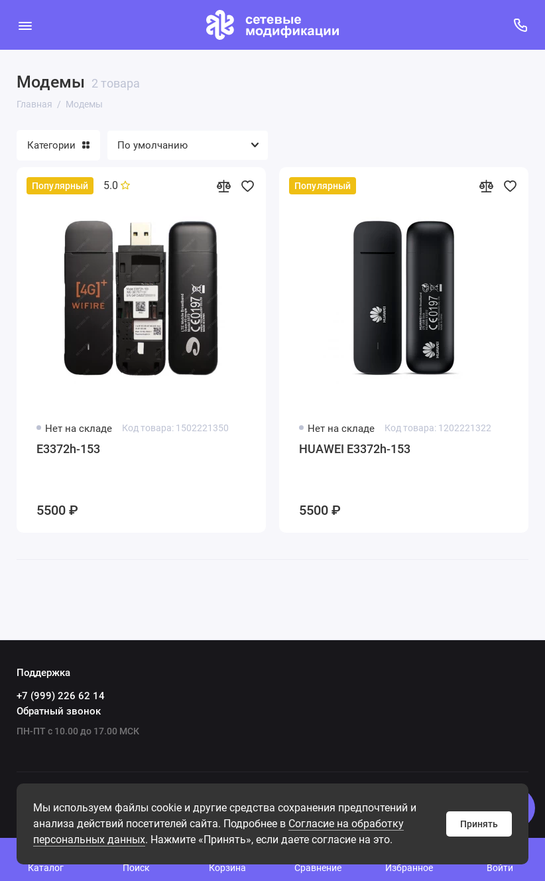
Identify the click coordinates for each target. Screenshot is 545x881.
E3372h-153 (68, 449)
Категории (58, 145)
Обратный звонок (59, 711)
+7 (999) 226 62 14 (61, 696)
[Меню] (25, 25)
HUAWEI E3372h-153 (354, 449)
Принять (479, 824)
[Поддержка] (520, 25)
